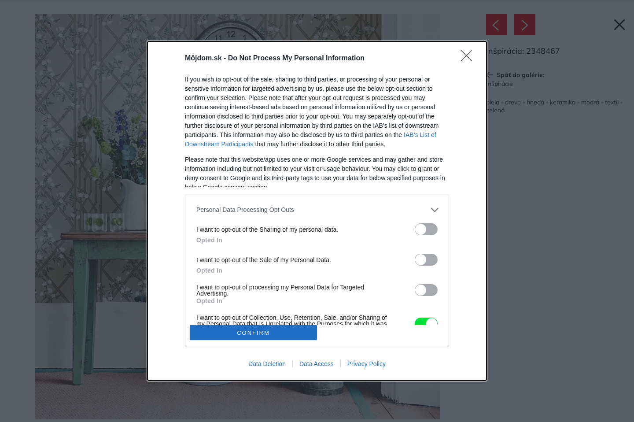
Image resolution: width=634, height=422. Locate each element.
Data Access (316, 363)
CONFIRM (253, 332)
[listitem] (317, 210)
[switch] (426, 229)
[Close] (469, 58)
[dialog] (317, 211)
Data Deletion (267, 363)
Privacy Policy (366, 363)
